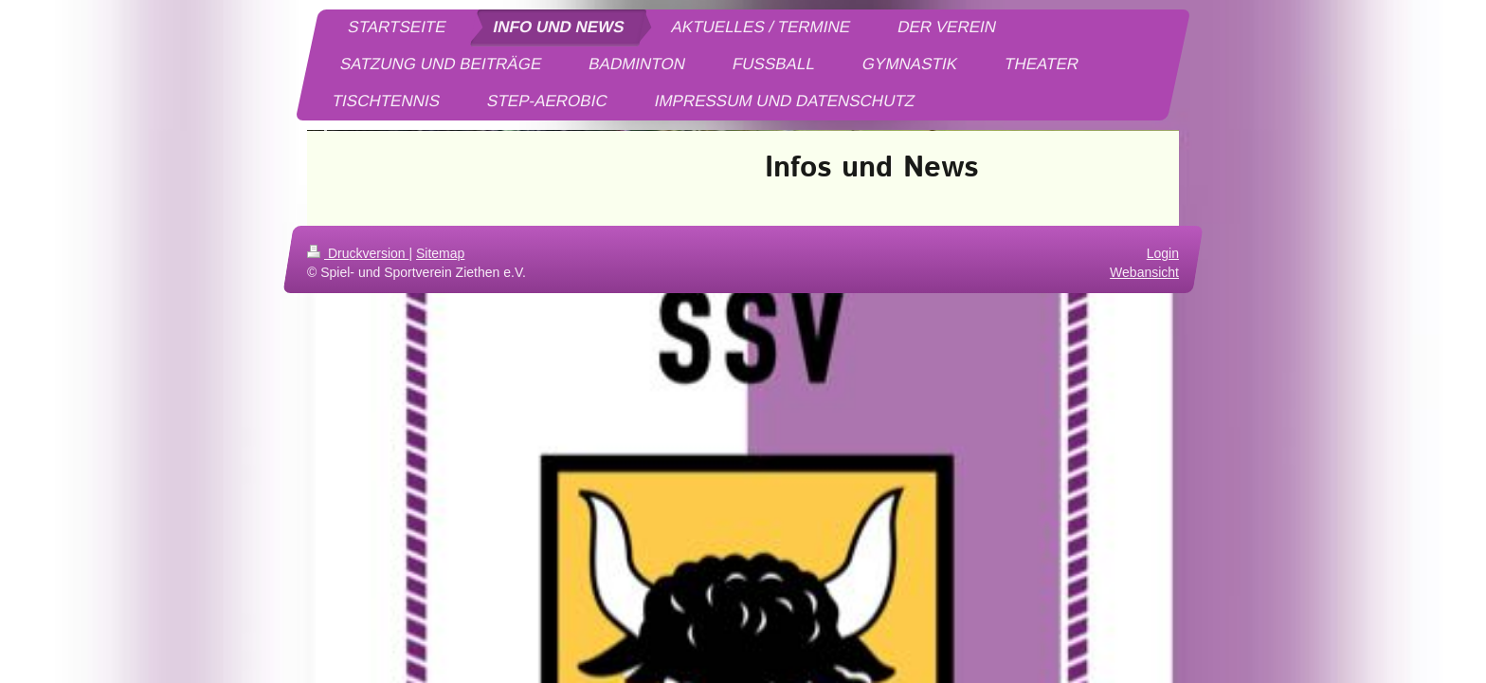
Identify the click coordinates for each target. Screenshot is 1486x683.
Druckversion (357, 253)
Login (1163, 253)
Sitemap (440, 253)
